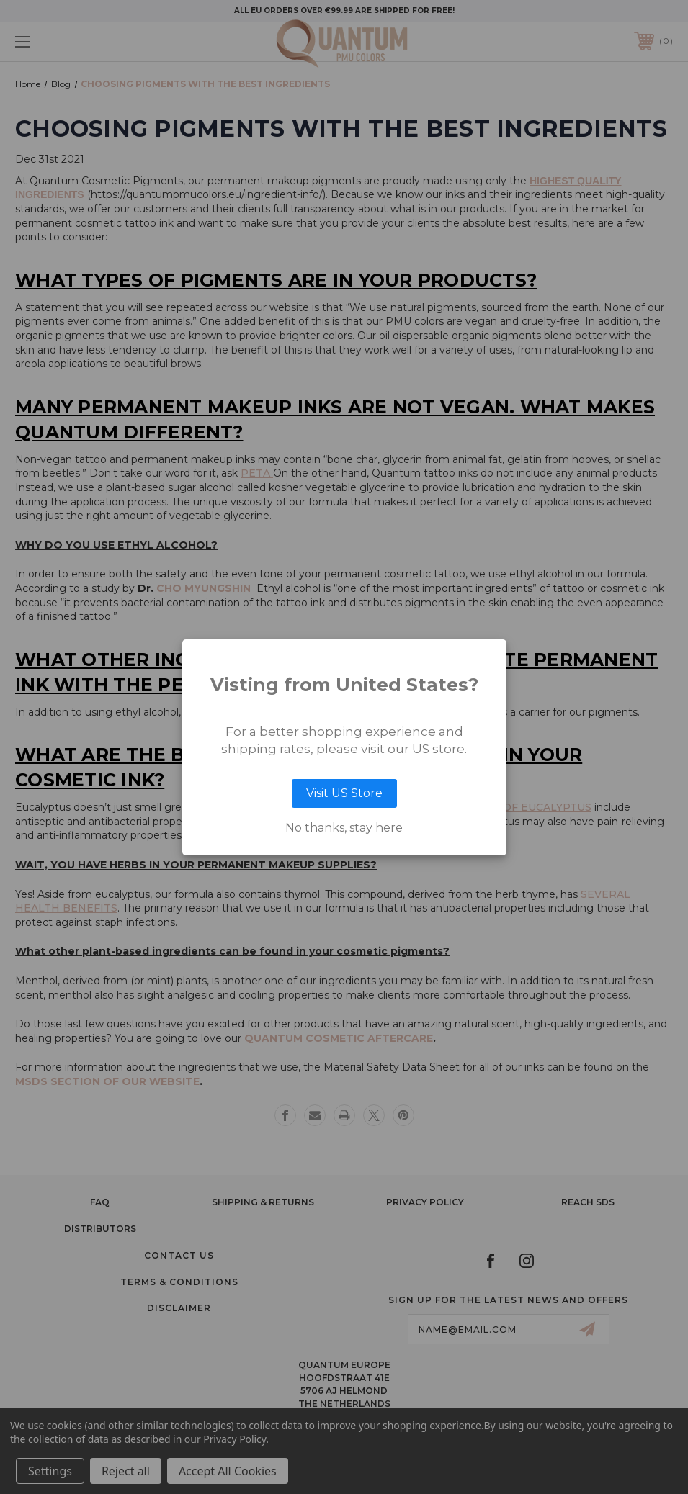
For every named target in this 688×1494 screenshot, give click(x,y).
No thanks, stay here (344, 828)
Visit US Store (344, 793)
